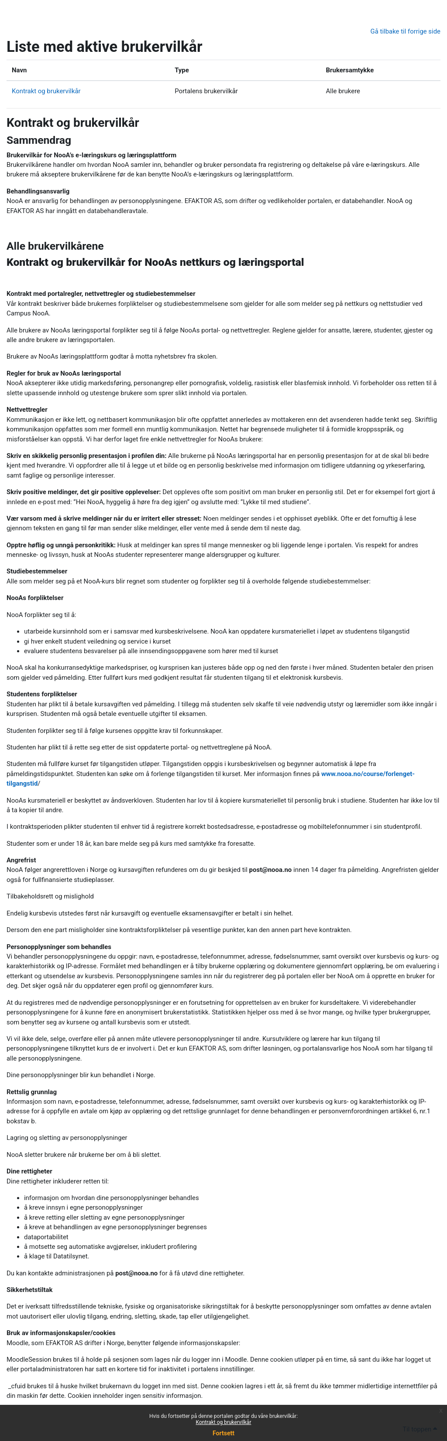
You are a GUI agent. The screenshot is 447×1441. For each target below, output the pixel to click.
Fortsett (223, 1433)
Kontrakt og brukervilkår (223, 1422)
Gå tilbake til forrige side (405, 31)
